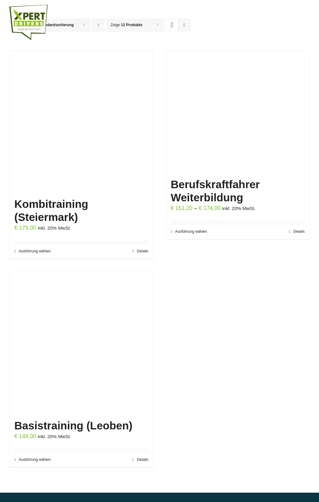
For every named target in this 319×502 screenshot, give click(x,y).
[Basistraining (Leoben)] (81, 343)
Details (142, 251)
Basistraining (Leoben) (73, 425)
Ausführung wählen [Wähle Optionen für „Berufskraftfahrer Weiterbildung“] (191, 231)
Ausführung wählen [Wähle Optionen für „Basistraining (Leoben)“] (35, 459)
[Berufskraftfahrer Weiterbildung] (237, 111)
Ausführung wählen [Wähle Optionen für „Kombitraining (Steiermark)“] (35, 251)
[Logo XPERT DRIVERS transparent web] (28, 7)
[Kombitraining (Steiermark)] (81, 121)
